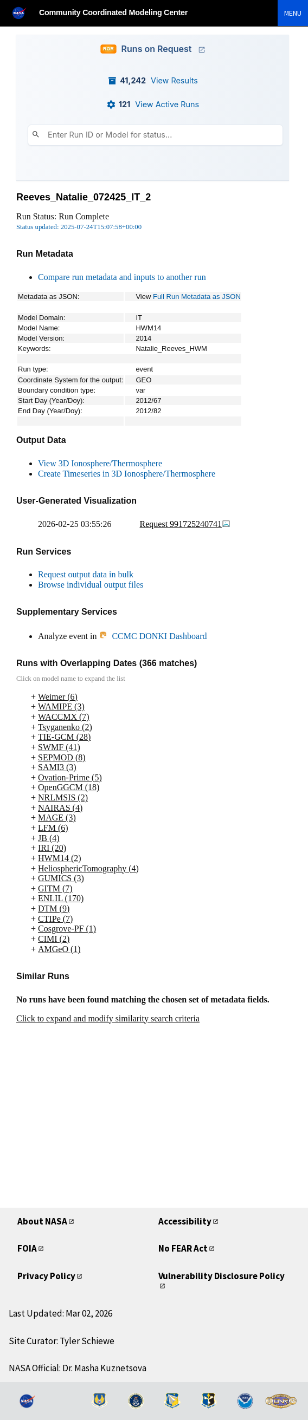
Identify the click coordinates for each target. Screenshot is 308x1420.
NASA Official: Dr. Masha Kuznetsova (77, 1368)
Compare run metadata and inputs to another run (122, 277)
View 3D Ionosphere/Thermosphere (100, 463)
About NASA (42, 1221)
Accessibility (184, 1221)
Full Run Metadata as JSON (197, 296)
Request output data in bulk (85, 574)
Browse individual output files (90, 584)
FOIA (27, 1248)
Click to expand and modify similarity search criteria (108, 1018)
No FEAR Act (183, 1248)
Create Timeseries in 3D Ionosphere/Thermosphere (126, 473)
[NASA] (24, 13)
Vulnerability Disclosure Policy (221, 1276)
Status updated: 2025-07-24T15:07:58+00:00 (79, 227)
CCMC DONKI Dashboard (153, 636)
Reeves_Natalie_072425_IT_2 (83, 197)
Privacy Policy (46, 1276)
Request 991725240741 (185, 524)
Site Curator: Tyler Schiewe (61, 1341)
